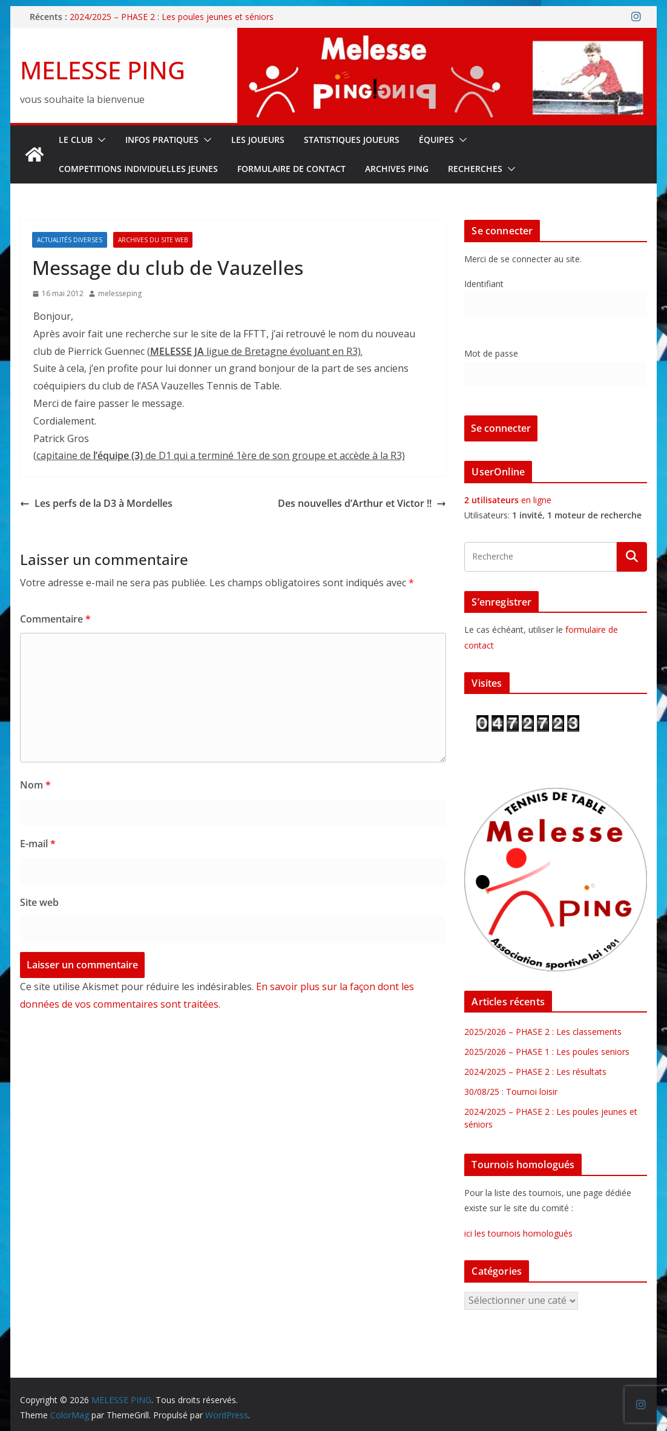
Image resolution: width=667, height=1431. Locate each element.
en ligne (507, 500)
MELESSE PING (102, 70)
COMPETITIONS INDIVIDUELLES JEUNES (138, 168)
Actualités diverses (69, 240)
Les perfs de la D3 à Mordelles (96, 503)
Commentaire (55, 619)
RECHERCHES (475, 168)
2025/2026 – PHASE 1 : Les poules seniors (546, 1051)
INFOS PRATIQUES (162, 139)
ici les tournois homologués (518, 1233)
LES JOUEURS (257, 139)
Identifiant (484, 283)
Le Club (76, 139)
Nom (35, 785)
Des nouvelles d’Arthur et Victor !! (362, 503)
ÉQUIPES (436, 139)
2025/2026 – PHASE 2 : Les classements (543, 1031)
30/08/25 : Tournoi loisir (510, 1091)
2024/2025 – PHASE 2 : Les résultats (535, 1071)
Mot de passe (491, 353)
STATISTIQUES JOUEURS (351, 139)
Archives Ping (397, 168)
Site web (39, 902)
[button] (99, 139)
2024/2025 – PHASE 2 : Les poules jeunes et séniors (172, 16)
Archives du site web (153, 240)
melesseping (120, 293)
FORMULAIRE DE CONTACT (291, 168)
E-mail (38, 843)
